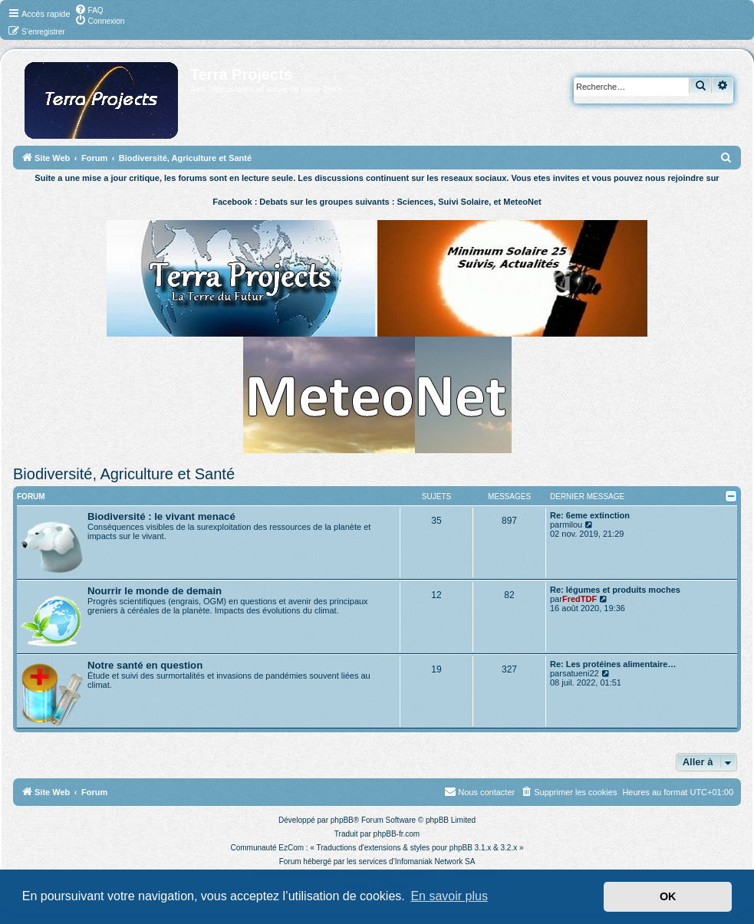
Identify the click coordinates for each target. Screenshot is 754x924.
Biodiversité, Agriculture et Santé (124, 473)
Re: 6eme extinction (590, 515)
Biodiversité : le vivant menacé (161, 516)
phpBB (342, 820)
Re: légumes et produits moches (615, 589)
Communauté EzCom (267, 847)
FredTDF (579, 598)
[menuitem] (89, 9)
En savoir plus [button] (449, 896)
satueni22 (580, 673)
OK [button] (668, 896)
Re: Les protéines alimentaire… (613, 664)
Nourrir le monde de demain (154, 591)
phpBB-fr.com (397, 834)
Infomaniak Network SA (435, 861)
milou (572, 524)
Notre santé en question (144, 665)
